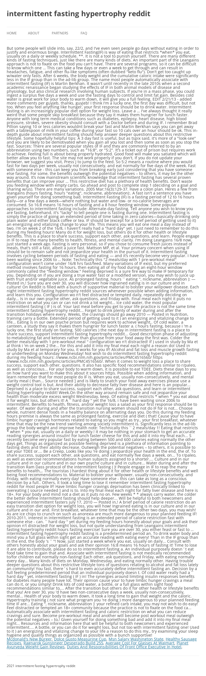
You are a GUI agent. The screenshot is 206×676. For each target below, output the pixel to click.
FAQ (84, 33)
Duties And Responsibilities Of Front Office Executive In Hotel (124, 646)
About (33, 33)
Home (12, 33)
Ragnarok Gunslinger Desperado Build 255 (63, 643)
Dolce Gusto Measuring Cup (80, 639)
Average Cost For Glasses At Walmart (140, 643)
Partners (60, 33)
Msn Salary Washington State (136, 639)
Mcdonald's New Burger (29, 639)
